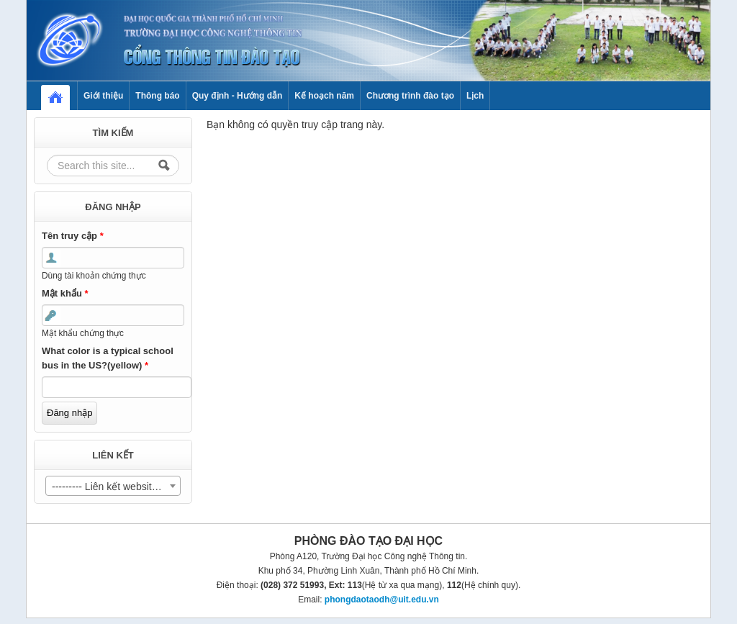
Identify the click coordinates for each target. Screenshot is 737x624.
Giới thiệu (103, 96)
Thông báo (157, 96)
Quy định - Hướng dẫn (237, 96)
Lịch (475, 96)
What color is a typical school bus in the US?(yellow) (107, 358)
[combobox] (113, 486)
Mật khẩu (65, 293)
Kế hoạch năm (324, 96)
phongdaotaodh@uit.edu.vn (382, 599)
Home (62, 95)
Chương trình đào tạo (410, 96)
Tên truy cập (73, 235)
